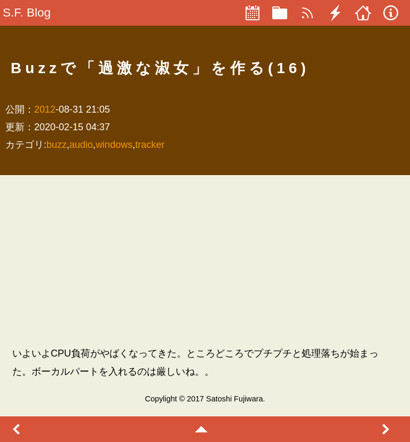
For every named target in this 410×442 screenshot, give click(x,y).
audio (81, 144)
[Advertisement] (205, 260)
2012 (45, 109)
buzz (56, 144)
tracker (149, 144)
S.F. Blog (27, 12)
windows (114, 144)
